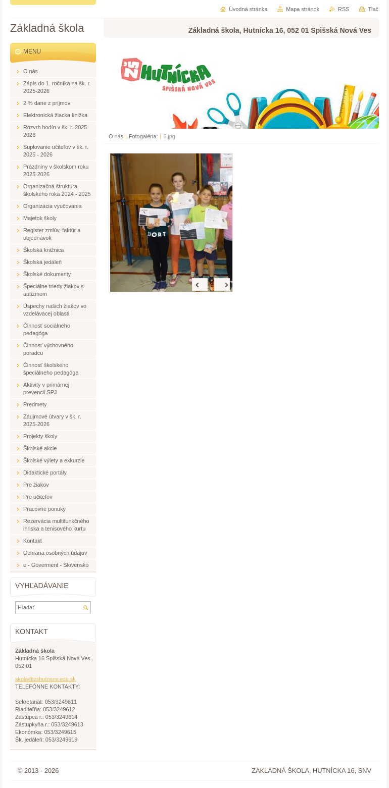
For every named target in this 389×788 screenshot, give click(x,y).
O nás (116, 136)
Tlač (373, 9)
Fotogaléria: (143, 136)
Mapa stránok (302, 9)
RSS (343, 9)
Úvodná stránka (248, 9)
